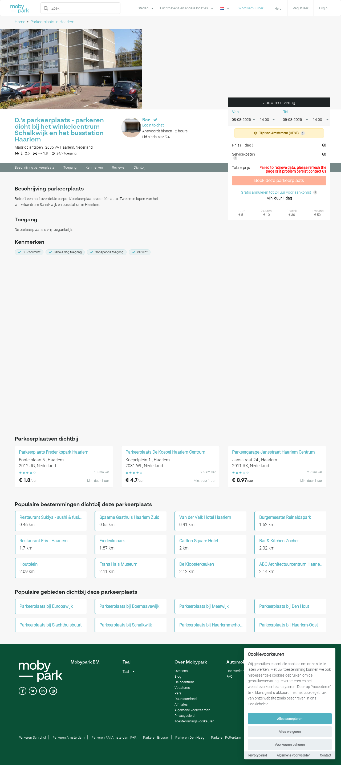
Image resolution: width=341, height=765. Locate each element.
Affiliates (181, 704)
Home (20, 21)
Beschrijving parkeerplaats (34, 168)
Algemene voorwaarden (293, 755)
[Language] (225, 7)
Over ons (181, 671)
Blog (177, 676)
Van (235, 113)
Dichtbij (139, 168)
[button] (10, 69)
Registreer (300, 8)
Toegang (69, 168)
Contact (325, 755)
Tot (286, 113)
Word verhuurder (250, 8)
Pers (177, 693)
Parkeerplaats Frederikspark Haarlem (53, 452)
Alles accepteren (289, 719)
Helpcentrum (184, 682)
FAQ (229, 676)
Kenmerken (94, 168)
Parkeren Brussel (156, 737)
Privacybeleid (257, 755)
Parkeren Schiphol (32, 737)
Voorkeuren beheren (290, 745)
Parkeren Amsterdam (68, 737)
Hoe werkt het (236, 671)
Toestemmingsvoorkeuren (194, 721)
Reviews (118, 168)
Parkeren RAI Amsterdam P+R (113, 737)
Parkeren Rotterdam (226, 737)
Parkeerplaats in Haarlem (52, 21)
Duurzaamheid (185, 699)
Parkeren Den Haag (189, 737)
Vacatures (182, 687)
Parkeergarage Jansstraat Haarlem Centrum (273, 452)
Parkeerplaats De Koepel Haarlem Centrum (165, 452)
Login (323, 8)
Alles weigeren (290, 732)
